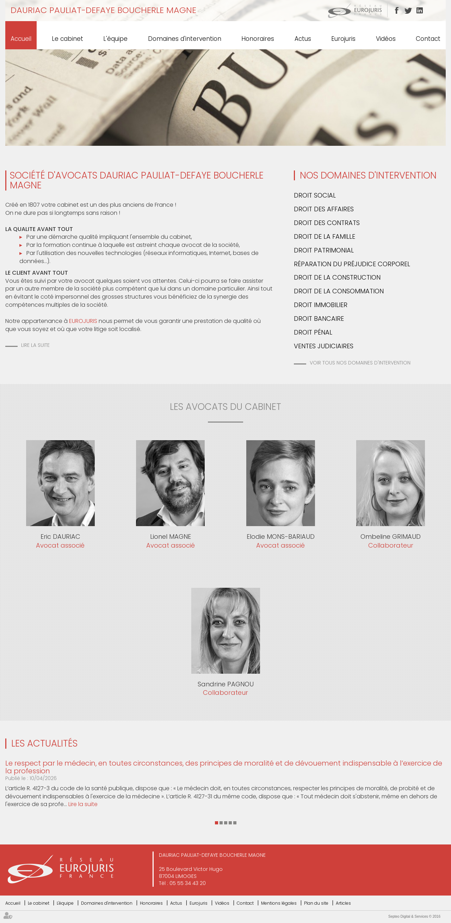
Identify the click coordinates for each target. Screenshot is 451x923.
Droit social (315, 195)
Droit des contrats (327, 222)
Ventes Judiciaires (323, 346)
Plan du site (316, 903)
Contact (428, 39)
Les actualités (44, 743)
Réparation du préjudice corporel (352, 264)
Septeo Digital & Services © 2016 (414, 916)
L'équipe (115, 39)
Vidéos (386, 39)
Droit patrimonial (324, 250)
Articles (343, 903)
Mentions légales (279, 903)
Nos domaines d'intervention (368, 175)
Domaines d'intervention (184, 39)
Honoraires (257, 39)
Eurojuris (343, 39)
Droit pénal (313, 332)
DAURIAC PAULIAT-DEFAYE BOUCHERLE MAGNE (103, 10)
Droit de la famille (324, 236)
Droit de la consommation (339, 291)
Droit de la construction (337, 277)
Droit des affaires (324, 209)
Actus (303, 39)
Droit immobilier (320, 304)
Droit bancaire (319, 318)
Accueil (21, 39)
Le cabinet (67, 39)
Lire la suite (35, 345)
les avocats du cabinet (225, 406)
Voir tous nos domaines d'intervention (360, 362)
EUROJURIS (83, 321)
